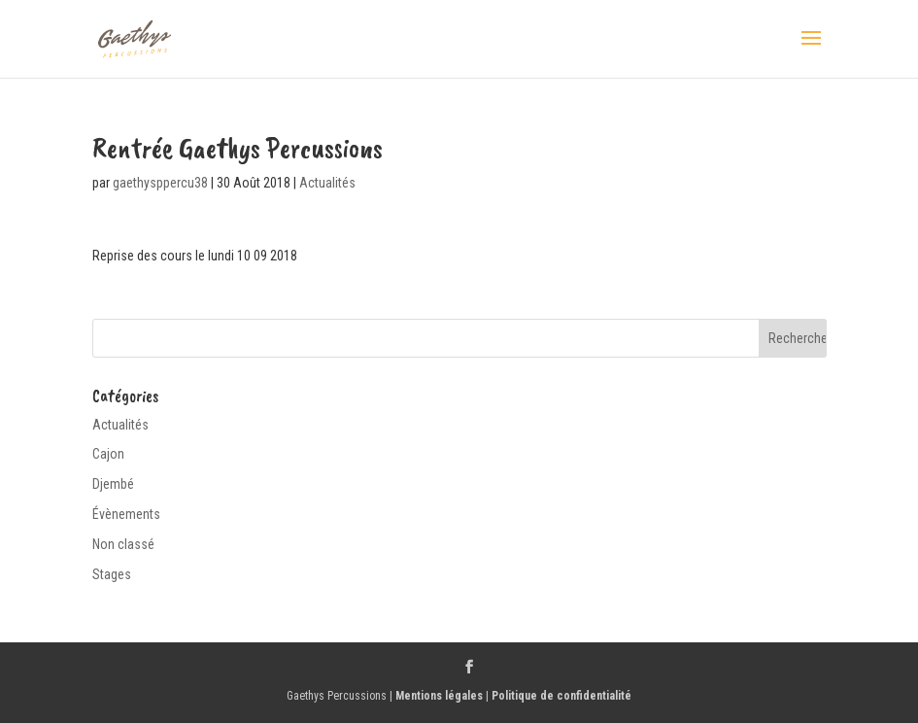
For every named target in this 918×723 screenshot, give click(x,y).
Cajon (108, 454)
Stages (111, 574)
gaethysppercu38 (160, 182)
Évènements (126, 514)
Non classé (123, 544)
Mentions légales (439, 696)
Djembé (113, 484)
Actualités (327, 182)
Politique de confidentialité (561, 696)
